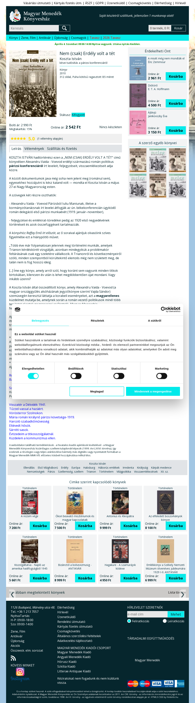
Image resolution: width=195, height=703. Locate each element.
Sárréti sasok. (19, 430)
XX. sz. (164, 471)
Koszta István (97, 463)
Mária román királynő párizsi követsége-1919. (42, 417)
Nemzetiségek (36, 471)
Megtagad (97, 391)
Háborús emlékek (109, 467)
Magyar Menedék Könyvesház (54, 15)
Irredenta (128, 467)
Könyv (13, 38)
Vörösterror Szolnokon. (26, 413)
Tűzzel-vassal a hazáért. (26, 409)
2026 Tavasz (112, 38)
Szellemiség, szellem (70, 471)
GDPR (99, 3)
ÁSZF (88, 3)
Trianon (91, 471)
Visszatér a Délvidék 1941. (27, 405)
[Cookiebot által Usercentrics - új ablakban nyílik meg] (163, 309)
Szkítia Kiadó (66, 666)
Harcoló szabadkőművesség (29, 421)
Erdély (64, 467)
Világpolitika (124, 471)
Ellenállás (29, 467)
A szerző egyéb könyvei (158, 143)
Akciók (15, 646)
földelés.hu (172, 697)
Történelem (106, 471)
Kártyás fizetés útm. (68, 3)
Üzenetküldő (116, 3)
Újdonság (61, 38)
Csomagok (78, 38)
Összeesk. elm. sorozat (27, 650)
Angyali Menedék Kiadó (74, 657)
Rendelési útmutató (71, 622)
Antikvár (45, 38)
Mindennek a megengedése (153, 391)
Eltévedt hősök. (20, 425)
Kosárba (176, 76)
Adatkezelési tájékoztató (74, 641)
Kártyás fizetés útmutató (75, 626)
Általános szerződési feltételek (79, 636)
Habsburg (89, 467)
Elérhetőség (163, 3)
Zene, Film (28, 38)
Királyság (142, 467)
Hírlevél (180, 3)
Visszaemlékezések (146, 471)
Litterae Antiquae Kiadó (74, 671)
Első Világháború (48, 467)
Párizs (51, 471)
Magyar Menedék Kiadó (74, 652)
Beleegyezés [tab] (40, 320)
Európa (75, 467)
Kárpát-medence (161, 467)
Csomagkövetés (139, 3)
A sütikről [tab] (154, 320)
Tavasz (95, 38)
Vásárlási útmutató (37, 3)
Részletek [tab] (97, 320)
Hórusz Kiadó (67, 662)
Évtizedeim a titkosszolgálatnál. (31, 434)
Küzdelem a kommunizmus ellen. (32, 438)
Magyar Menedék (147, 660)
